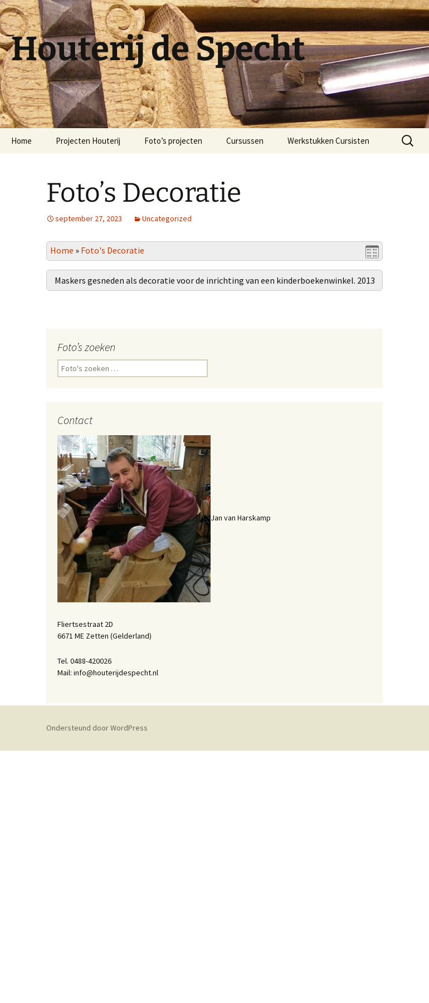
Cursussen (245, 140)
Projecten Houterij (88, 140)
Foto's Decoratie (112, 250)
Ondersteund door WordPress (97, 980)
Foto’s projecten (173, 140)
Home (21, 140)
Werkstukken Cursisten (328, 140)
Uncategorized (167, 218)
